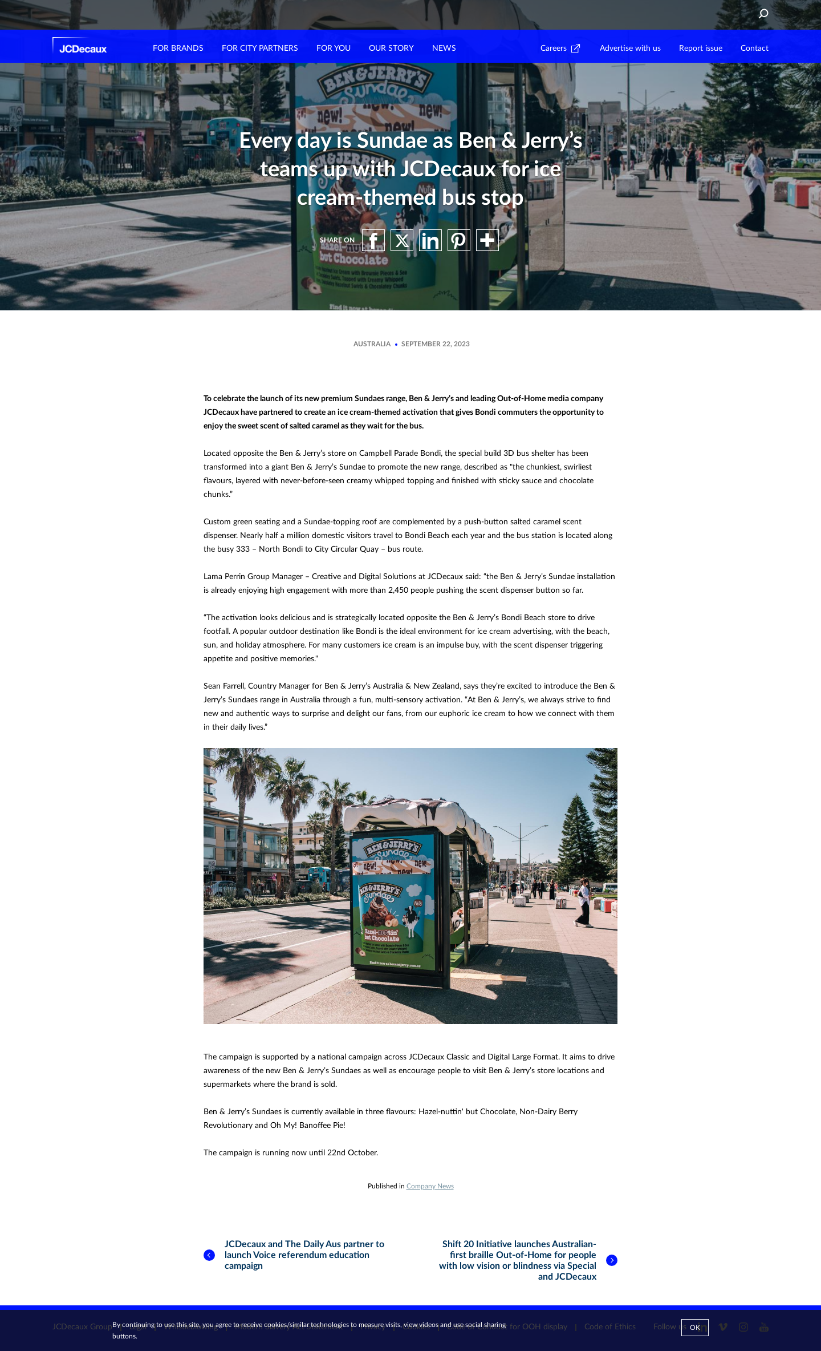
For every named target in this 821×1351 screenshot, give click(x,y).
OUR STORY (391, 48)
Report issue (700, 48)
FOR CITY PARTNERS (260, 48)
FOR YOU (333, 48)
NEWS (444, 48)
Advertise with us (630, 48)
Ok (695, 1327)
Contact (755, 48)
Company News (430, 1186)
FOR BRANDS (178, 48)
